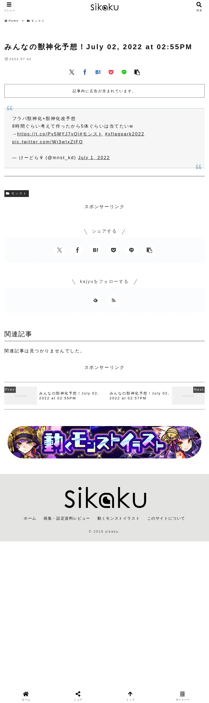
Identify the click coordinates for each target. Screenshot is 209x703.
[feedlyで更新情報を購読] (95, 300)
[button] (137, 71)
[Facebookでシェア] (85, 71)
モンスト (16, 193)
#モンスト (91, 134)
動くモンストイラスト (118, 518)
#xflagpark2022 (125, 134)
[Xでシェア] (71, 71)
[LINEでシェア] (124, 71)
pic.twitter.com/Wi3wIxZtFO (47, 142)
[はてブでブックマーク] (98, 71)
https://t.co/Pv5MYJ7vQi (48, 134)
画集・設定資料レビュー (67, 518)
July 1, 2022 (94, 157)
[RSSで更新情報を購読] (113, 300)
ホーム (30, 518)
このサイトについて (166, 518)
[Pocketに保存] (111, 71)
